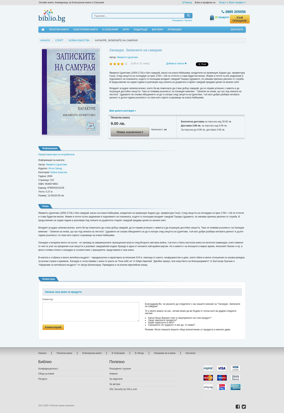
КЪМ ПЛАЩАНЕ (240, 19)
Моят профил (237, 2)
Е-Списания (110, 29)
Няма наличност (130, 132)
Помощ (187, 2)
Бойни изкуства (79, 40)
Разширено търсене (182, 20)
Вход (222, 2)
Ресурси (42, 379)
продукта (222, 17)
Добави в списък (176, 63)
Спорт (59, 40)
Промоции (174, 29)
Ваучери (157, 29)
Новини (113, 373)
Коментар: (48, 299)
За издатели (116, 379)
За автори (114, 384)
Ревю (41, 154)
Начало (45, 40)
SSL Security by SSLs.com (123, 389)
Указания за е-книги (164, 353)
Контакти (237, 29)
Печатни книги (59, 29)
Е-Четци (139, 353)
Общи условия (46, 373)
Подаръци (140, 29)
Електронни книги (85, 29)
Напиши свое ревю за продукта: (63, 292)
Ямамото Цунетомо (127, 57)
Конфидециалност (48, 368)
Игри (126, 29)
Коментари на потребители (60, 154)
